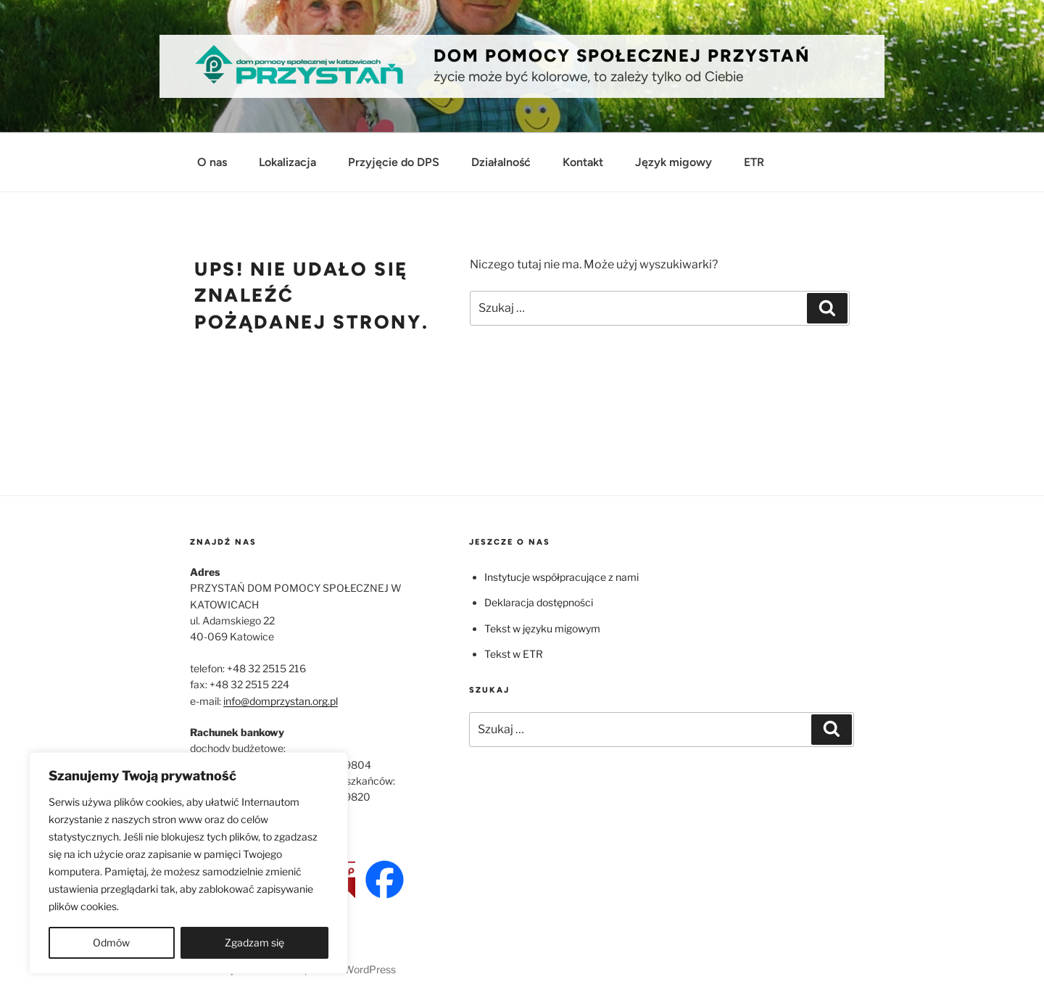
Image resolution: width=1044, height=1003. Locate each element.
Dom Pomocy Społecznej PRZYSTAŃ (622, 55)
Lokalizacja (287, 162)
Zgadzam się (254, 942)
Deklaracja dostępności (538, 602)
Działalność (501, 162)
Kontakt (583, 162)
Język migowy (673, 162)
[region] (188, 863)
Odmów (111, 942)
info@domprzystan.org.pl (280, 701)
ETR (754, 162)
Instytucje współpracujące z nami (561, 577)
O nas (212, 162)
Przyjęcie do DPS (393, 162)
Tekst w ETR (513, 654)
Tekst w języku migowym (542, 628)
